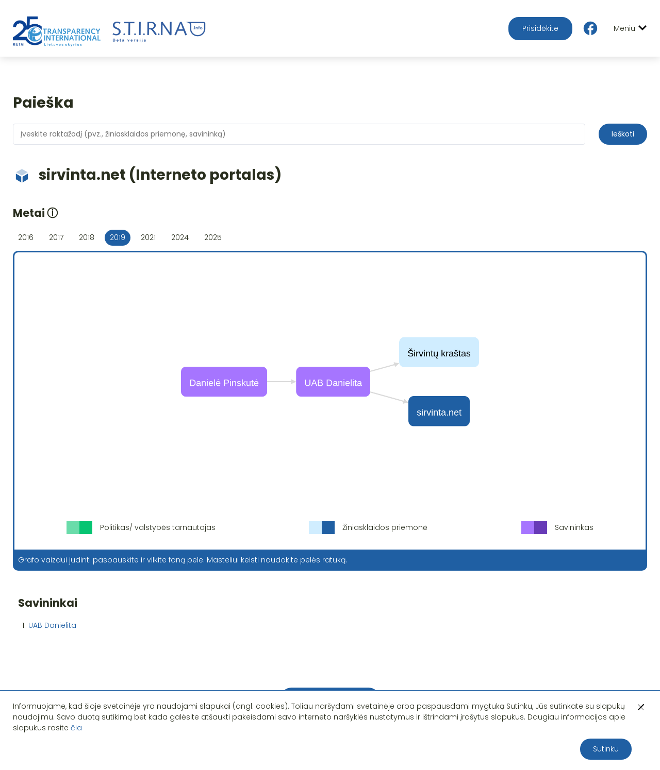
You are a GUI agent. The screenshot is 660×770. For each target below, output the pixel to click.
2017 (56, 237)
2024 (180, 237)
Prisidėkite (540, 28)
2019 (117, 237)
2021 (148, 237)
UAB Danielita (52, 625)
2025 (213, 237)
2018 (86, 237)
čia (76, 728)
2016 (26, 237)
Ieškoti (623, 134)
